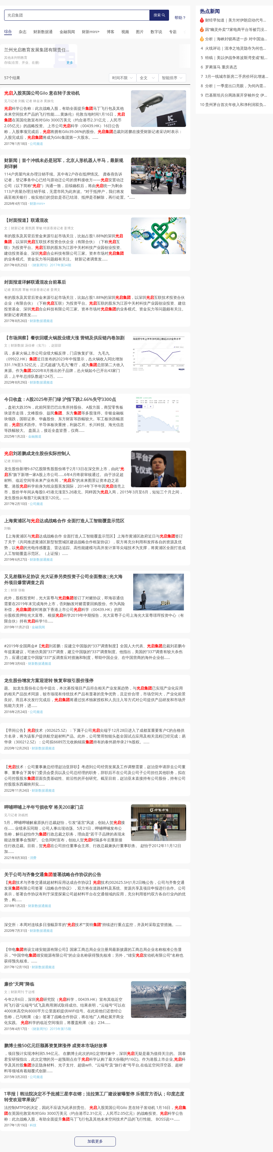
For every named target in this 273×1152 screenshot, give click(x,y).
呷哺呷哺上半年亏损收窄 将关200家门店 (44, 807)
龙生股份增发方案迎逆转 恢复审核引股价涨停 (48, 680)
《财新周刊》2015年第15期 (50, 1028)
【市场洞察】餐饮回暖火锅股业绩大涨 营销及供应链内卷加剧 (64, 338)
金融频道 (34, 436)
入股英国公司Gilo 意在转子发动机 (42, 93)
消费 (33, 857)
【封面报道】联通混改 (26, 220)
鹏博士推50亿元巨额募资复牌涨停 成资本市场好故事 (55, 1046)
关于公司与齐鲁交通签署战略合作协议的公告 (52, 874)
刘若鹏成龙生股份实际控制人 (37, 453)
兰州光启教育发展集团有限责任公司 (39, 50)
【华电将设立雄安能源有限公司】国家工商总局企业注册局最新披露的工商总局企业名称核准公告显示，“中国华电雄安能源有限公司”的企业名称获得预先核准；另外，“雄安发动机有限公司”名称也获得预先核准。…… (93, 955)
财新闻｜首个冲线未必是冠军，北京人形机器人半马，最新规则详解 (63, 163)
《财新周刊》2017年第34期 (50, 265)
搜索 (159, 15)
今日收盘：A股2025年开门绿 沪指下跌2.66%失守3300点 (60, 399)
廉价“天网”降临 (19, 984)
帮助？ (180, 17)
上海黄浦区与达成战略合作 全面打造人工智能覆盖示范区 (64, 521)
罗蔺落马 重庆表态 (221, 67)
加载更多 (95, 1141)
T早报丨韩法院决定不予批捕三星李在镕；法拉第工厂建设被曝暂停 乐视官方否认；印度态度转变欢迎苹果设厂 (94, 1097)
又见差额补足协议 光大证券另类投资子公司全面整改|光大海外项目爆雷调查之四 (63, 580)
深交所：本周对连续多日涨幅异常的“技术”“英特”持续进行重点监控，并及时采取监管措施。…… (92, 924)
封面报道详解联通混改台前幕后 (35, 282)
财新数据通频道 (41, 320)
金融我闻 (38, 627)
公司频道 (36, 143)
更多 (69, 62)
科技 (33, 1125)
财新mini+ (37, 203)
